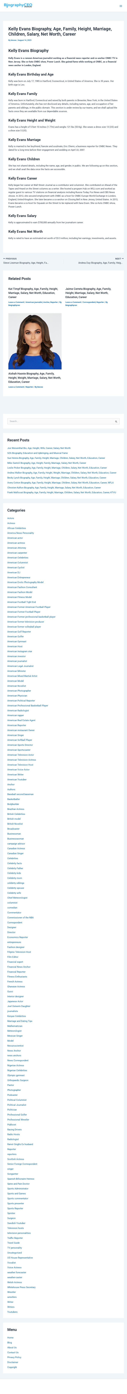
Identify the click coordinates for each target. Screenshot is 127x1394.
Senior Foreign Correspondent (22, 1164)
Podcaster (12, 1095)
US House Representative (20, 1257)
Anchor (46, 302)
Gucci (10, 991)
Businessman (14, 833)
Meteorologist (14, 1031)
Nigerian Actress (15, 1065)
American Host (14, 646)
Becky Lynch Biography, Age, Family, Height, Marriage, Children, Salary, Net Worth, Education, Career (56, 477)
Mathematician (14, 1026)
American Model (15, 681)
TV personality (14, 1247)
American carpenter (17, 553)
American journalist (34, 302)
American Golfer (15, 636)
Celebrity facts (14, 863)
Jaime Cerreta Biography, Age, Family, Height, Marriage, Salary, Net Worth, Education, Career (88, 293)
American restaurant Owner (21, 730)
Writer (10, 1302)
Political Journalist (16, 1105)
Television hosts (15, 1228)
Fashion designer (15, 947)
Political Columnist (17, 1100)
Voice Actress (14, 1267)
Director (11, 932)
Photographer (14, 1090)
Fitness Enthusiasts (17, 976)
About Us (12, 1347)
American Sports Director (20, 745)
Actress (11, 523)
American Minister (16, 671)
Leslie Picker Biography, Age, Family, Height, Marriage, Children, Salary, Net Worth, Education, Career (57, 467)
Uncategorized (14, 1252)
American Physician (17, 695)
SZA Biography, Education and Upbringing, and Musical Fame (37, 453)
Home (10, 1337)
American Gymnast (16, 641)
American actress (16, 543)
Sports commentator (17, 1198)
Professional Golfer (17, 1114)
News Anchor (14, 1050)
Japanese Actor (15, 1001)
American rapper (15, 715)
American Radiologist (18, 710)
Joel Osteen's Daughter (18, 1006)
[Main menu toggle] (121, 6)
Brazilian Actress (15, 809)
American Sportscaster (18, 750)
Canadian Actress (16, 848)
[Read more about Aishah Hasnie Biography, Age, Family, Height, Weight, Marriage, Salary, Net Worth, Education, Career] (35, 341)
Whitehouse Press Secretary (21, 1287)
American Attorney (16, 548)
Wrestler (11, 1292)
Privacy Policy (14, 1357)
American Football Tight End (21, 602)
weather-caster (14, 1277)
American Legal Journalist (20, 666)
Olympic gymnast (16, 1075)
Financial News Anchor (18, 967)
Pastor (10, 1085)
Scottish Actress (15, 1159)
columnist (12, 902)
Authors (11, 789)
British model (14, 819)
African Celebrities (16, 528)
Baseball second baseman (20, 794)
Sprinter (11, 1213)
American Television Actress (21, 760)
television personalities (19, 1233)
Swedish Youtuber (16, 1223)
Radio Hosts (13, 1134)
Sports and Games (16, 1193)
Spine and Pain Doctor (18, 1183)
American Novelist (16, 686)
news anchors (14, 1055)
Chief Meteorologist (17, 897)
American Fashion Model (19, 592)
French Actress (14, 981)
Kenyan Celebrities (16, 1016)
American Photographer (19, 690)
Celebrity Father (15, 868)
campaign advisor (16, 843)
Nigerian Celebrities (17, 1070)
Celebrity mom (14, 878)
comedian (12, 907)
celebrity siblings (15, 883)
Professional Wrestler (18, 1119)
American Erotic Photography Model (25, 582)
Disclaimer (12, 1362)
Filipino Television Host (19, 952)
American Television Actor (20, 755)
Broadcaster (13, 828)
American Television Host (20, 764)
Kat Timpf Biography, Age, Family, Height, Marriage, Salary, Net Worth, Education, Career (33, 293)
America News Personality (20, 533)
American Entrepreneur (18, 577)
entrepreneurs (14, 942)
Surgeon (11, 1218)
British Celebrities (16, 814)
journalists (12, 1011)
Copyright (12, 1367)
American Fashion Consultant (22, 587)
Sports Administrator (17, 1188)
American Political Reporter (21, 700)
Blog (9, 1342)
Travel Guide (13, 1243)
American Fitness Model (19, 597)
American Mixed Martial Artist (22, 676)
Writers (11, 1307)
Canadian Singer (15, 853)
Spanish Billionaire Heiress (20, 1179)
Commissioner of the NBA (20, 917)
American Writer (15, 774)
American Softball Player (19, 740)
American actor (15, 538)
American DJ (13, 572)
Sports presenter (15, 1203)
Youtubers (12, 1312)
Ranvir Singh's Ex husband (20, 1144)
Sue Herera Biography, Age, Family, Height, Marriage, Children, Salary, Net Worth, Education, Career (56, 458)
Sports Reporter (15, 1208)
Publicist (11, 1124)
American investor (16, 656)
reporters (11, 1154)
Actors (10, 518)
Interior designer (15, 996)
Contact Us (13, 1352)
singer (10, 1169)
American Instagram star (19, 651)
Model (10, 1040)
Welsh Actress (14, 1282)
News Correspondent (17, 1060)
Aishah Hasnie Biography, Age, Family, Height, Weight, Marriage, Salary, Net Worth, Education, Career (34, 377)
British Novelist (15, 824)
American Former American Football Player (28, 607)
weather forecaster (16, 1272)
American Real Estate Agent (21, 720)
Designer (11, 927)
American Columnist (17, 562)
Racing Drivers (14, 1129)
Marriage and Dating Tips (19, 1021)
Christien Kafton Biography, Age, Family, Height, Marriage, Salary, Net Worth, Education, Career (54, 487)
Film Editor (12, 957)
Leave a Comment (16, 302)
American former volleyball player (24, 626)
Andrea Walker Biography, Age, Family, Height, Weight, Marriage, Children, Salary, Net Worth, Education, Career (61, 472)
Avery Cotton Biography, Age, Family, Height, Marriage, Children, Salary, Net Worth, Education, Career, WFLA (60, 482)
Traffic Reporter (15, 1238)
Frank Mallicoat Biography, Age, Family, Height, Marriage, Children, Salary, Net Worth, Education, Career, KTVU (61, 492)
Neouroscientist (15, 1045)
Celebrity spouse (15, 888)
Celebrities (12, 858)
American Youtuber (17, 779)
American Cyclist (15, 567)
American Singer (15, 735)
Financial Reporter (16, 971)
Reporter (54, 302)
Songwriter (12, 1174)
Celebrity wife (14, 893)
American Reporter (16, 725)
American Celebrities (17, 557)
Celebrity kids (14, 873)
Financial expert (15, 962)
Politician (12, 1109)
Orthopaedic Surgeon (17, 1080)
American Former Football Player (23, 612)
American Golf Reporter (19, 631)
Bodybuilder (13, 804)
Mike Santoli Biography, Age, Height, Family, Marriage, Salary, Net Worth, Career (46, 463)
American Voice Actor (18, 769)
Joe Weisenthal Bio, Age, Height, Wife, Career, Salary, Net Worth (39, 448)
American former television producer (25, 621)
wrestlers (12, 1297)
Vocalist (11, 1262)
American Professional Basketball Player (27, 705)
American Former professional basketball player (31, 616)
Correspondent (89, 302)
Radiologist (13, 1139)
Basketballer (13, 799)
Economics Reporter (17, 937)
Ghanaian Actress (16, 986)
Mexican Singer (15, 1035)
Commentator (14, 912)
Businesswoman (15, 838)
